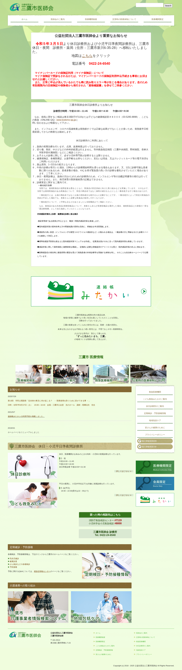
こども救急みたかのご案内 (155, 399)
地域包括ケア (155, 420)
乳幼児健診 (14, 558)
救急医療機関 (155, 392)
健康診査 (13, 561)
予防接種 (13, 567)
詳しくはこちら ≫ (123, 471)
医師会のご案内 (58, 19)
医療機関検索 (91, 19)
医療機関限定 (158, 19)
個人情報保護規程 (149, 441)
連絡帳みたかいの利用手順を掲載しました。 (26, 416)
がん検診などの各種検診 (20, 564)
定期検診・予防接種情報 (155, 413)
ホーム (24, 19)
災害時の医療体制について (124, 19)
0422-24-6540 (108, 535)
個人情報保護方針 (149, 447)
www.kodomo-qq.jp (66, 120)
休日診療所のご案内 (155, 406)
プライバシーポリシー (155, 435)
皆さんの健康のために (155, 427)
